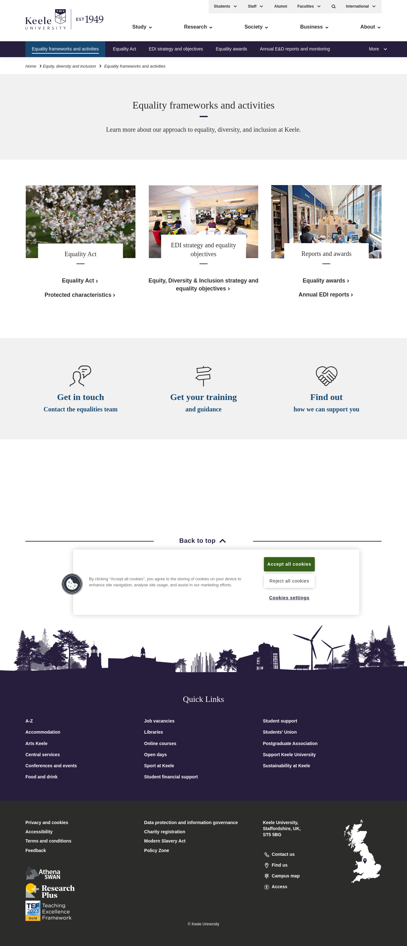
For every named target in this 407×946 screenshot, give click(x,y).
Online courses (160, 743)
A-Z (29, 720)
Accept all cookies (289, 564)
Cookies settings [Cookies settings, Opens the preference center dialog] (289, 597)
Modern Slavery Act (164, 840)
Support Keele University (289, 754)
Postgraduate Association (290, 743)
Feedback (35, 850)
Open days (155, 754)
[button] (334, 6)
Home (30, 66)
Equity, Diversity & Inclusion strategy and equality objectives (203, 284)
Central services (42, 754)
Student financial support (171, 776)
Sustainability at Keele (286, 765)
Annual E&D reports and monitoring (295, 48)
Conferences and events (51, 765)
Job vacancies (159, 720)
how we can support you (326, 411)
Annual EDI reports (326, 294)
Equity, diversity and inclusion (69, 66)
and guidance (203, 410)
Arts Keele (36, 743)
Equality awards (231, 48)
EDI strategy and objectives (176, 48)
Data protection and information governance (191, 822)
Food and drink (41, 776)
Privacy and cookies (46, 822)
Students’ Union (280, 732)
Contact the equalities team (81, 409)
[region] (216, 582)
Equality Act (124, 48)
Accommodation (42, 732)
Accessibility (39, 831)
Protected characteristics (80, 295)
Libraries (153, 732)
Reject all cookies (289, 580)
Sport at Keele (159, 765)
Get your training (203, 398)
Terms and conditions (48, 840)
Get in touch (80, 397)
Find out (326, 399)
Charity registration (164, 831)
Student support (280, 720)
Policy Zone (156, 850)
